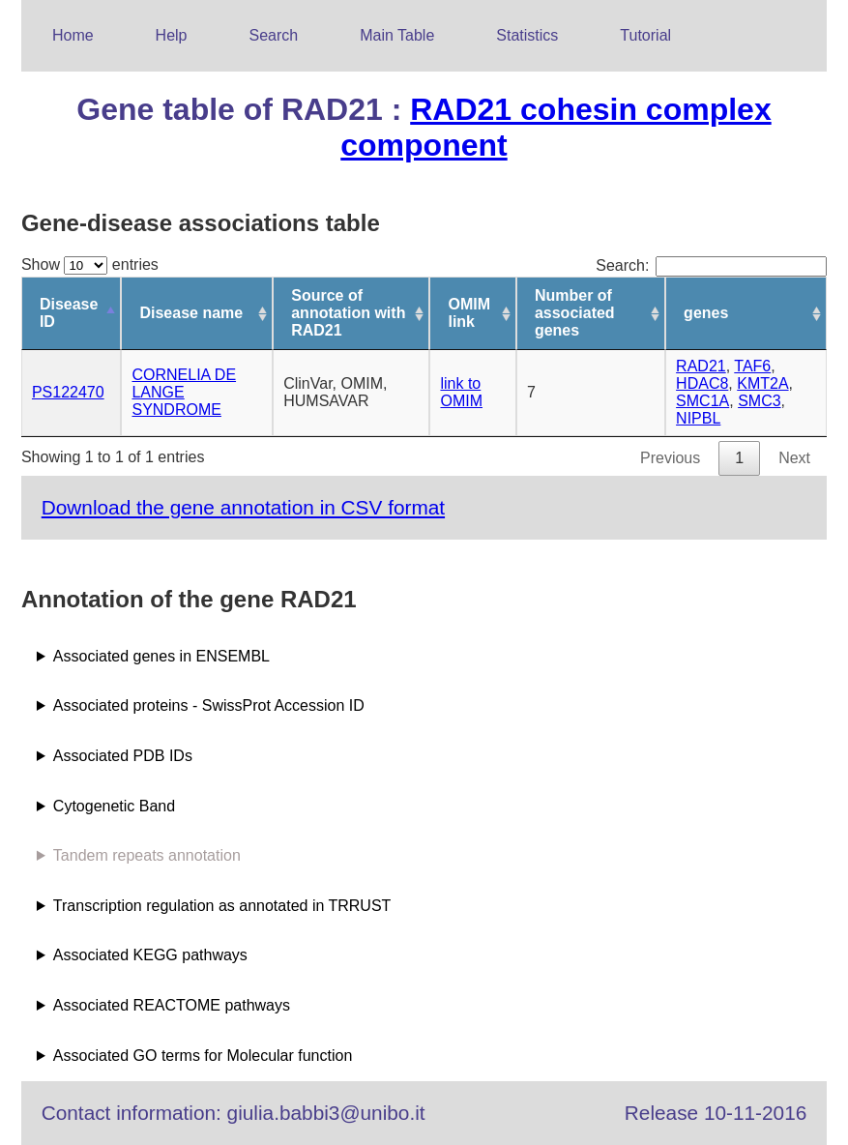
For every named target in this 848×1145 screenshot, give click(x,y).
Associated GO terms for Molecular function (202, 1055)
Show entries (90, 264)
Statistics (527, 35)
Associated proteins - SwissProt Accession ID (209, 705)
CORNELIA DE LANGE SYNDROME (184, 392)
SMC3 (759, 401)
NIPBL (698, 418)
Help (172, 35)
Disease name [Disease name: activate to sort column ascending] (191, 313)
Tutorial (645, 35)
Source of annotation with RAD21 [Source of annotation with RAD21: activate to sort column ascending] (348, 312)
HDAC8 (702, 383)
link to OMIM (461, 392)
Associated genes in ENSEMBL (161, 656)
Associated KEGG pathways (150, 955)
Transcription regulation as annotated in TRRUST (222, 905)
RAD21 (701, 366)
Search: (711, 265)
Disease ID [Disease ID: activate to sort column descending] (69, 313)
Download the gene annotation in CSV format (243, 507)
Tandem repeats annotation (147, 855)
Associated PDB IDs (122, 756)
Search (274, 35)
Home (73, 35)
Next (794, 458)
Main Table (397, 35)
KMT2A (762, 383)
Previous (670, 458)
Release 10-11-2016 (715, 1112)
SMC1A (702, 401)
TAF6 (752, 366)
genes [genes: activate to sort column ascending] (706, 313)
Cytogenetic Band (114, 806)
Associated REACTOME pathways (171, 1005)
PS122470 (68, 392)
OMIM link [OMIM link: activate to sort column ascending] (469, 313)
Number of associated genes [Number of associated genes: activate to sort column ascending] (575, 312)
